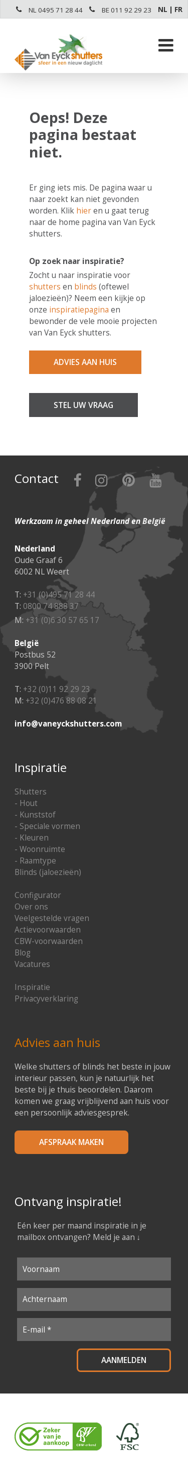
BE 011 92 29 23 (126, 10)
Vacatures (32, 964)
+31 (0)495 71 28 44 (59, 595)
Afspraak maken (71, 1142)
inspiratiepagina (79, 309)
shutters (45, 287)
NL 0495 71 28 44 (56, 10)
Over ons (31, 907)
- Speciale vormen (47, 826)
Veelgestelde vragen (52, 918)
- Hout (26, 803)
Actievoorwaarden (48, 929)
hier (83, 211)
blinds (85, 287)
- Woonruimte (40, 849)
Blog (23, 953)
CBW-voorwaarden (49, 941)
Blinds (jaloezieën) (48, 872)
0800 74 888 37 (51, 606)
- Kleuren (32, 837)
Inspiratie (32, 987)
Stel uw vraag (83, 405)
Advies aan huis (85, 362)
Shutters (31, 791)
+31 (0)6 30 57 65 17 (62, 620)
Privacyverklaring (46, 999)
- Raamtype (35, 861)
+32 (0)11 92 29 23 (56, 689)
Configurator (38, 895)
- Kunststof (35, 815)
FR (178, 9)
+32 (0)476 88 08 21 (61, 701)
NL (162, 9)
